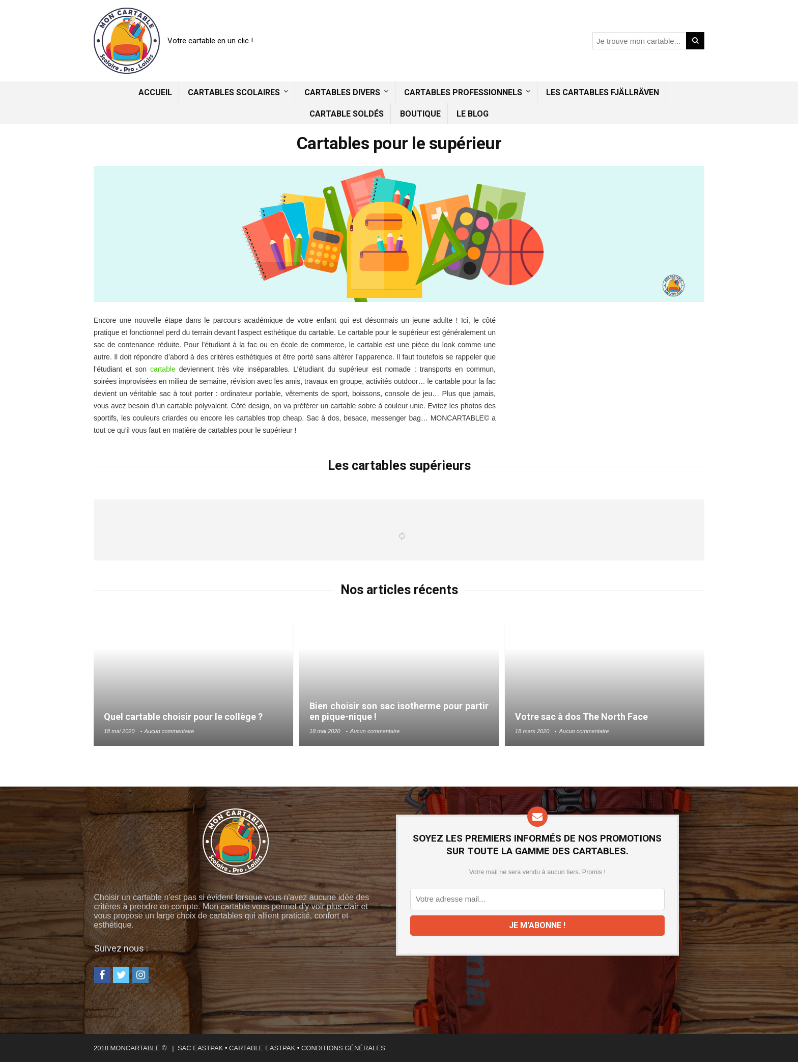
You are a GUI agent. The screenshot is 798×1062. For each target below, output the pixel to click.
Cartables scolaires (234, 92)
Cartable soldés (346, 114)
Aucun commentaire (169, 731)
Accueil (155, 92)
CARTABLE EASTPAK (262, 1048)
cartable (163, 369)
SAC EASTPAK (200, 1048)
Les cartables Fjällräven (602, 92)
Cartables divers (342, 92)
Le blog (473, 114)
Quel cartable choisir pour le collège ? (183, 716)
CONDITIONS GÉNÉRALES (343, 1048)
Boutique (420, 114)
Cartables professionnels (463, 92)
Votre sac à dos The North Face (581, 716)
